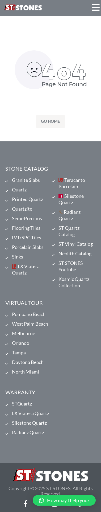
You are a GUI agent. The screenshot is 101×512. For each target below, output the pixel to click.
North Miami (25, 372)
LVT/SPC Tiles (26, 237)
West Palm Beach (30, 324)
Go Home (50, 121)
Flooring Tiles (26, 228)
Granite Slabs (26, 180)
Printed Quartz (27, 199)
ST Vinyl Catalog (75, 244)
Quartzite (22, 209)
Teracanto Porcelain (71, 183)
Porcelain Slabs (28, 247)
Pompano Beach (28, 314)
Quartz (19, 189)
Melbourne (23, 333)
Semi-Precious (27, 218)
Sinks (17, 257)
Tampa (19, 352)
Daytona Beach (28, 362)
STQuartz (22, 404)
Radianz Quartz (69, 215)
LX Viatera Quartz (26, 269)
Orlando (20, 343)
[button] (64, 500)
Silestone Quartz (71, 199)
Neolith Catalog (74, 253)
